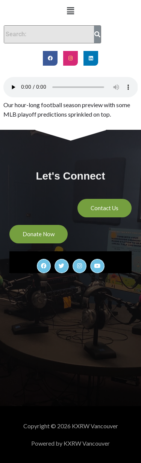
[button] (70, 11)
